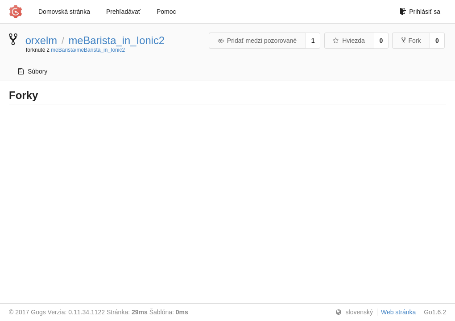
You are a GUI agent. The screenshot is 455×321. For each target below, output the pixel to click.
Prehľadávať (123, 11)
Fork (411, 40)
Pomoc (166, 11)
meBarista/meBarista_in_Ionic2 (88, 50)
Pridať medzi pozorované (257, 40)
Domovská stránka (64, 11)
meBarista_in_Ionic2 (116, 40)
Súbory (32, 71)
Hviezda (348, 40)
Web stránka (398, 312)
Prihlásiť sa (420, 11)
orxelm (41, 40)
